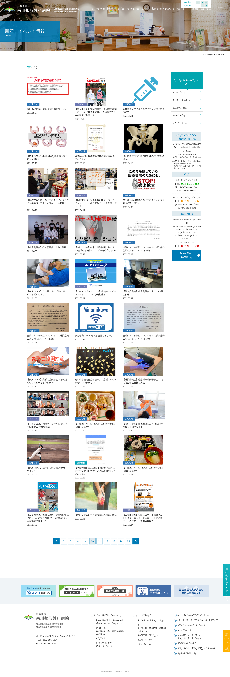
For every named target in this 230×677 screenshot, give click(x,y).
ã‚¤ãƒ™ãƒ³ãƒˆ (179, 115)
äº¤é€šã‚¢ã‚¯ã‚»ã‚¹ (186, 643)
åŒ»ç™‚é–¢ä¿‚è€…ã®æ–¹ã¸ (170, 8)
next (135, 541)
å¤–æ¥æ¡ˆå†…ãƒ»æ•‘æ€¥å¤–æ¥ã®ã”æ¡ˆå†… (109, 622)
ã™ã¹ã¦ (179, 92)
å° (198, 2)
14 (121, 541)
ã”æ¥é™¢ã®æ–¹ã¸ (132, 8)
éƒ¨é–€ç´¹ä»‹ (144, 643)
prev (56, 541)
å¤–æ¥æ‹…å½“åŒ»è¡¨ (187, 255)
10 (92, 541)
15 (128, 541)
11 (99, 541)
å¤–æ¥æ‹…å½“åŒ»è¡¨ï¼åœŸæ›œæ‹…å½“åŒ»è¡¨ (111, 630)
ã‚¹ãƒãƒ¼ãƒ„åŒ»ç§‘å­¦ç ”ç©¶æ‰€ (196, 648)
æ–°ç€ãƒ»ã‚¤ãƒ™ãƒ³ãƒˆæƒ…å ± (187, 80)
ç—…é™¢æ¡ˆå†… (102, 8)
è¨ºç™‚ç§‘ (101, 638)
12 (106, 541)
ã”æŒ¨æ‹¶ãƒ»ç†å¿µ (151, 620)
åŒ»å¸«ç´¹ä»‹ (145, 639)
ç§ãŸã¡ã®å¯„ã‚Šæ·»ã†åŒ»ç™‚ (197, 620)
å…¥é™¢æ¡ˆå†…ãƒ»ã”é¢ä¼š (104, 644)
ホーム (203, 54)
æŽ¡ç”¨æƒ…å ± (201, 8)
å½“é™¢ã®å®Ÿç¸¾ (148, 635)
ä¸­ (202, 4)
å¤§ (206, 4)
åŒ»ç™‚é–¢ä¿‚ (180, 107)
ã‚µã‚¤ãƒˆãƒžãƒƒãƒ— (187, 653)
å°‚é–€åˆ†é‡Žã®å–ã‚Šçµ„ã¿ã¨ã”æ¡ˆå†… (191, 636)
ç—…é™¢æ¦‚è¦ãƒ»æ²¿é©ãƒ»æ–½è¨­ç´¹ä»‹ (152, 627)
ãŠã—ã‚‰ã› (181, 100)
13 (114, 541)
